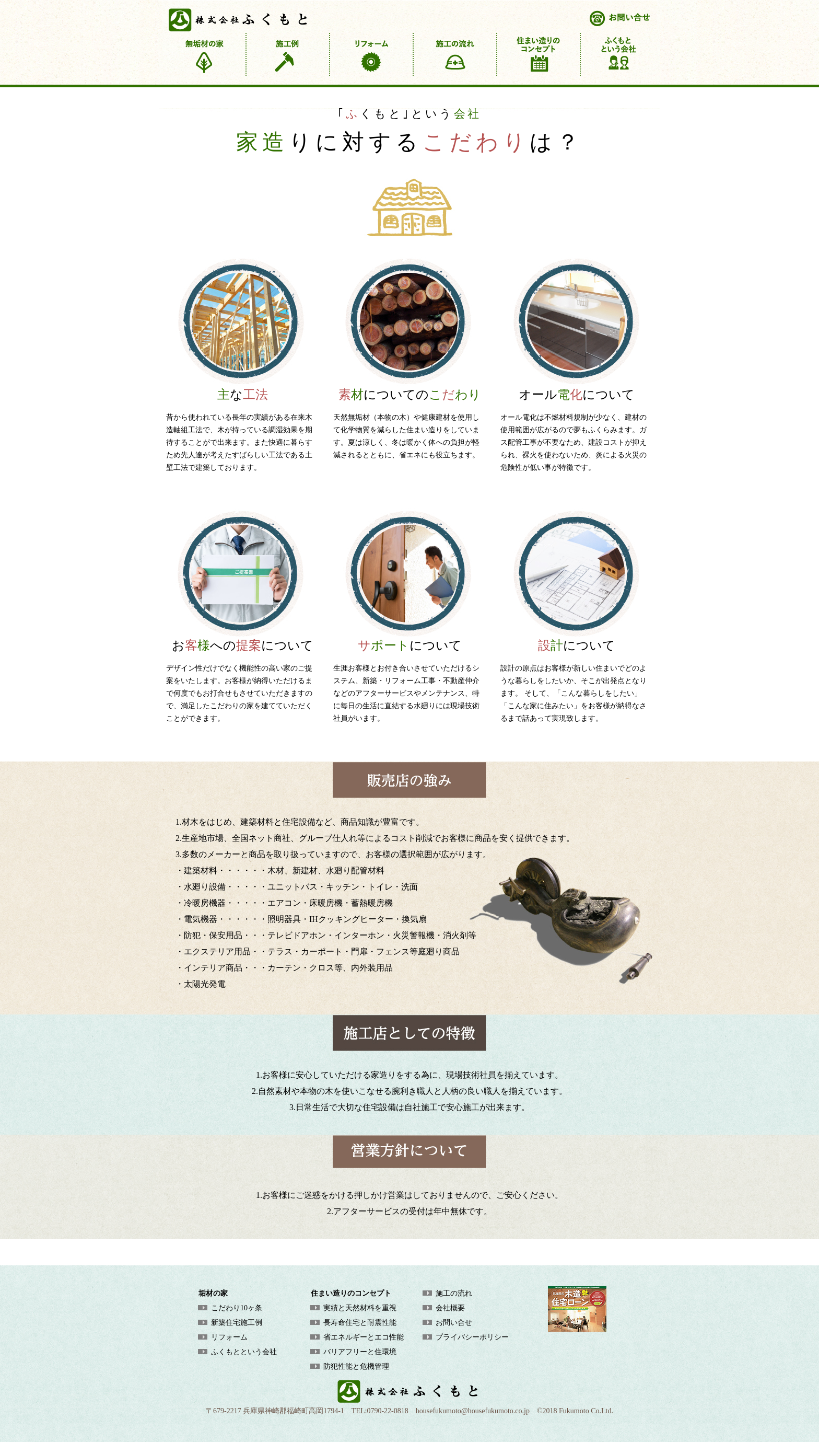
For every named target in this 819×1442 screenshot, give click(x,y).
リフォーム (229, 1337)
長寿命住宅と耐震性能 (359, 1322)
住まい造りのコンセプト (351, 1293)
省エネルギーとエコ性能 (363, 1337)
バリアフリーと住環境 (359, 1352)
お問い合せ (454, 1322)
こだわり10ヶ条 (236, 1308)
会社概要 (450, 1308)
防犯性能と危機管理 (356, 1366)
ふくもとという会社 (244, 1352)
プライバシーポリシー (472, 1337)
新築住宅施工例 (236, 1322)
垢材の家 (213, 1293)
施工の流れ (454, 1293)
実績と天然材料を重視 (359, 1308)
